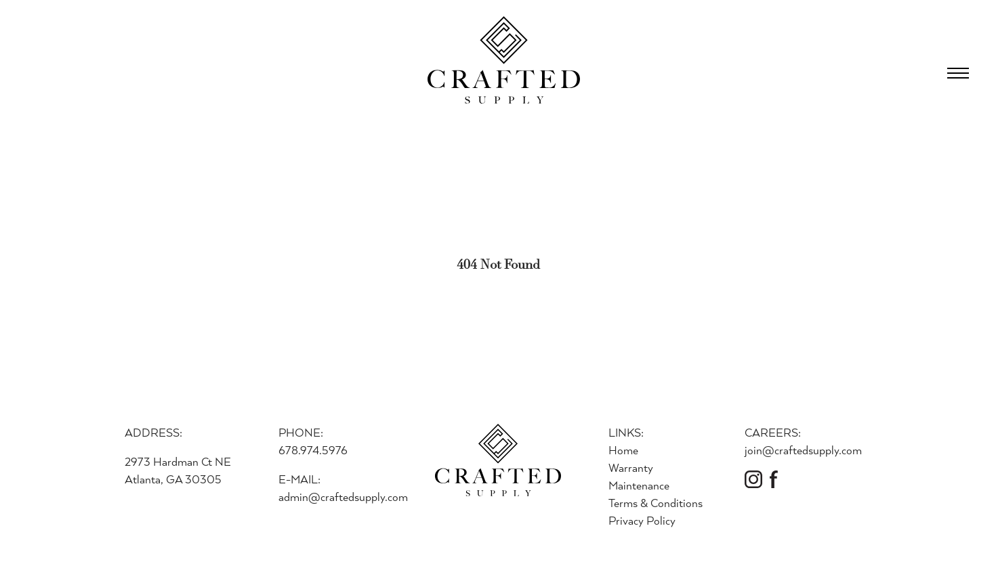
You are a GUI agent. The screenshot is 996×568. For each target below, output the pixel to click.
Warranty (630, 467)
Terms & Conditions (655, 502)
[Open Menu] (958, 73)
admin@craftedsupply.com (343, 496)
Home (623, 450)
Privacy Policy (642, 520)
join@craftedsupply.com (803, 450)
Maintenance (638, 485)
